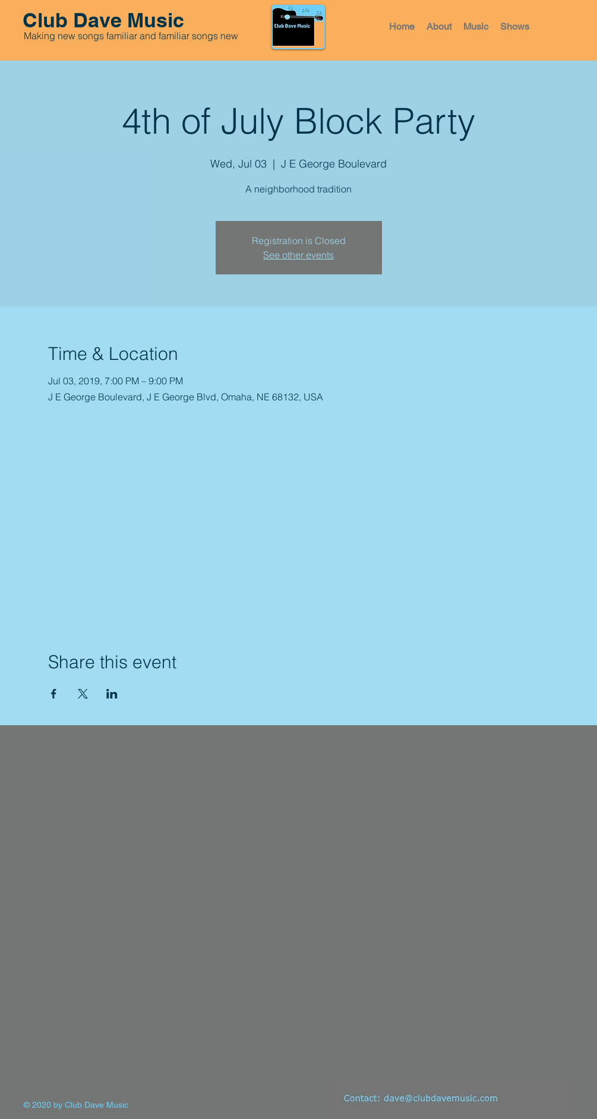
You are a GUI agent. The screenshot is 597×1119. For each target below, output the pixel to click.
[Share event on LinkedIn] (112, 693)
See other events (298, 255)
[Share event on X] (83, 693)
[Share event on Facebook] (53, 693)
